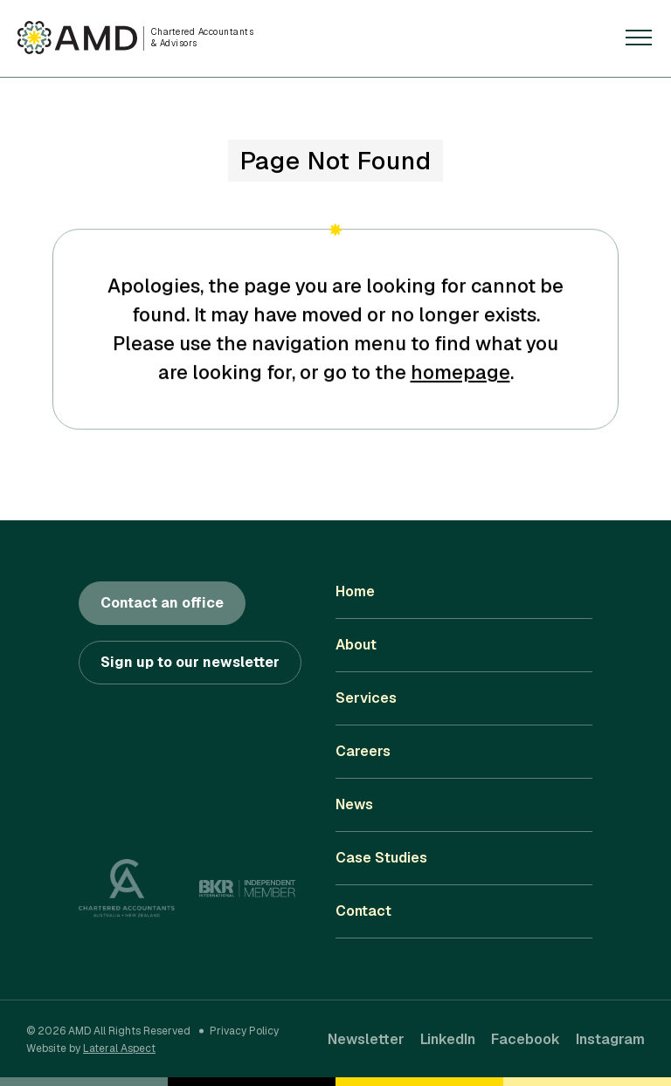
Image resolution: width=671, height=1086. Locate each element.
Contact (363, 911)
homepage (460, 373)
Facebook (525, 1039)
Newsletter (366, 1039)
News (354, 804)
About (356, 645)
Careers (363, 751)
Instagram (610, 1039)
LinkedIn (447, 1039)
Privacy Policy (244, 1031)
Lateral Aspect (119, 1048)
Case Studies (381, 858)
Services (366, 698)
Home (355, 591)
